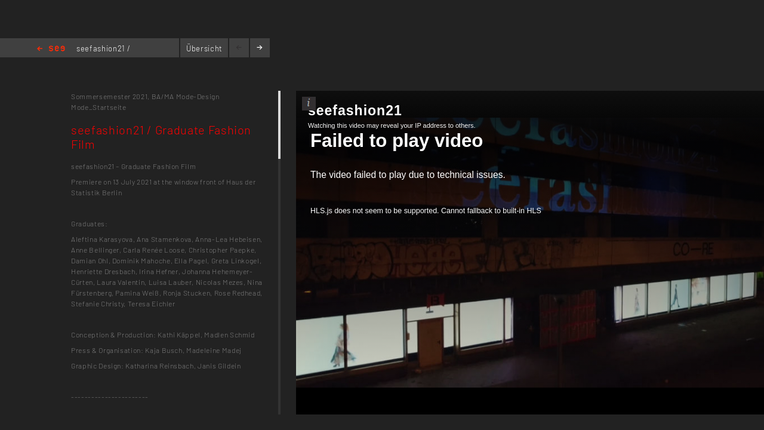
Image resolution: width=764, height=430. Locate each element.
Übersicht (204, 48)
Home (51, 49)
